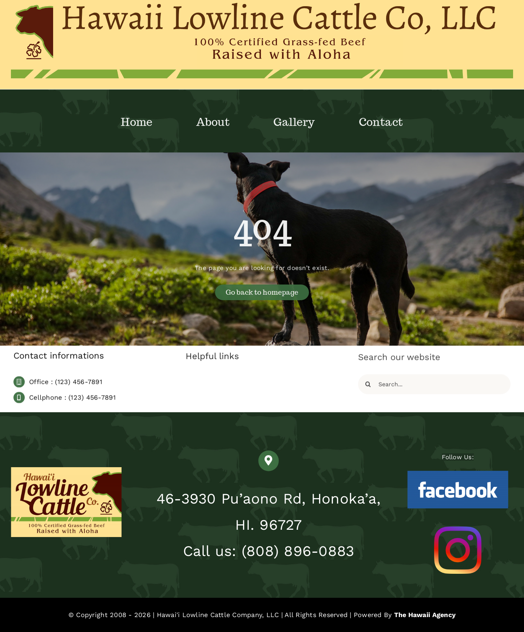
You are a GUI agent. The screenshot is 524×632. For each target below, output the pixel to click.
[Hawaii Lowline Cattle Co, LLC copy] (262, 5)
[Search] (368, 386)
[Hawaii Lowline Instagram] (457, 529)
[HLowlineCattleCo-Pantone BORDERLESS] (66, 470)
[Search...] (434, 386)
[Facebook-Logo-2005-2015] (458, 472)
